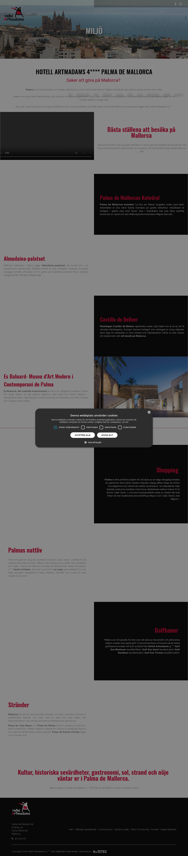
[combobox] (149, 412)
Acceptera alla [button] (82, 435)
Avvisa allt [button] (107, 435)
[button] (94, 442)
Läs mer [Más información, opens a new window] (125, 422)
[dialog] (94, 428)
